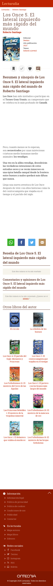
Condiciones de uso (16, 510)
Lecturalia (5, 10)
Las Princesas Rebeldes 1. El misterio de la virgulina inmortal (15, 413)
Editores (11, 538)
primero (26, 299)
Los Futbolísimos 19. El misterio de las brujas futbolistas (38, 440)
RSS (12, 562)
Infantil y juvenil (30, 50)
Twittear (31, 242)
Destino (26, 40)
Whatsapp (10, 242)
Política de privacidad (17, 502)
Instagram (15, 558)
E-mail (42, 242)
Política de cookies (16, 506)
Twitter (14, 554)
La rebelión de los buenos (38, 330)
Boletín (13, 566)
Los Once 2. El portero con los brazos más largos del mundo (38, 386)
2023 (25, 45)
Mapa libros (12, 534)
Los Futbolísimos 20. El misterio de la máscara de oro (38, 413)
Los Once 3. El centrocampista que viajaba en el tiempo (38, 359)
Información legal (15, 497)
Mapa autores (13, 530)
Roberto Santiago (19, 10)
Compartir (21, 242)
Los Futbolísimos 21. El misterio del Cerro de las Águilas (14, 386)
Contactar (11, 519)
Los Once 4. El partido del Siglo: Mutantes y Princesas (14, 359)
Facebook (15, 550)
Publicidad (12, 514)
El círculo (14, 329)
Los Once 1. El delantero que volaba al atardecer (15, 438)
